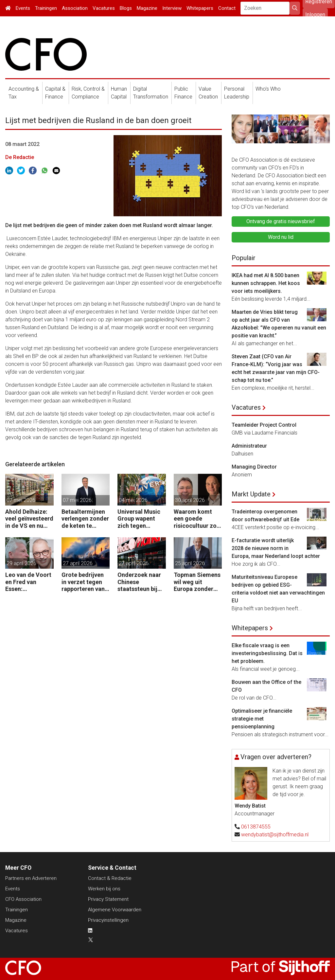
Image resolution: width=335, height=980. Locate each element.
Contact (227, 8)
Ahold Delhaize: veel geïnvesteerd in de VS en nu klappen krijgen (29, 518)
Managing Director (254, 467)
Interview (172, 8)
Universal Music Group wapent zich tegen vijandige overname (138, 518)
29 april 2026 (21, 563)
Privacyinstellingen (108, 920)
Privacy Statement (108, 899)
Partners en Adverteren (31, 878)
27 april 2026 (78, 563)
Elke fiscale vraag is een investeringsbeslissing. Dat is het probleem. (267, 653)
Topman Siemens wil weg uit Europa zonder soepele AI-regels (197, 582)
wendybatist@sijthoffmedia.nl (275, 834)
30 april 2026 (190, 500)
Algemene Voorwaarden (114, 910)
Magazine (147, 8)
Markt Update (251, 494)
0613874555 (256, 827)
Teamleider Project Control (264, 425)
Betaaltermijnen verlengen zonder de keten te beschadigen (85, 518)
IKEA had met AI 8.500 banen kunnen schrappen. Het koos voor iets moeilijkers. (266, 283)
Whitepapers (199, 8)
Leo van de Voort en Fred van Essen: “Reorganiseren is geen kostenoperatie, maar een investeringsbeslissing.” (29, 582)
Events (23, 8)
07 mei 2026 (21, 500)
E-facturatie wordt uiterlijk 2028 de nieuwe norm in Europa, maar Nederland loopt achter (276, 548)
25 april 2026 (190, 563)
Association (75, 8)
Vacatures (104, 8)
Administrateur (249, 446)
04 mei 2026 (133, 500)
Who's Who (268, 89)
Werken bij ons (104, 889)
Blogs (126, 8)
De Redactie (19, 157)
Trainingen (46, 8)
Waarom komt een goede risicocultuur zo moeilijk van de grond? (195, 518)
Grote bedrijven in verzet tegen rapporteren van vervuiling (83, 582)
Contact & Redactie (110, 878)
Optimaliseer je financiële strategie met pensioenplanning (262, 719)
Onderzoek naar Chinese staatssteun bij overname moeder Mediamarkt (139, 582)
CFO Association (23, 899)
